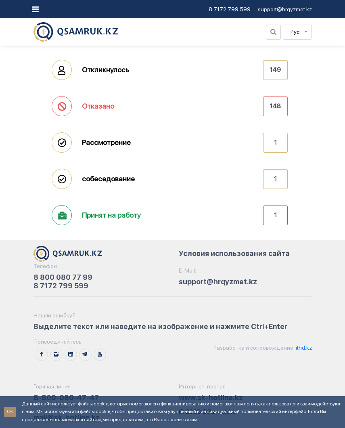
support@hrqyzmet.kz (285, 9)
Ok (10, 411)
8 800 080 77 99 (62, 277)
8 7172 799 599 (230, 9)
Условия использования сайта (234, 253)
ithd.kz (303, 347)
